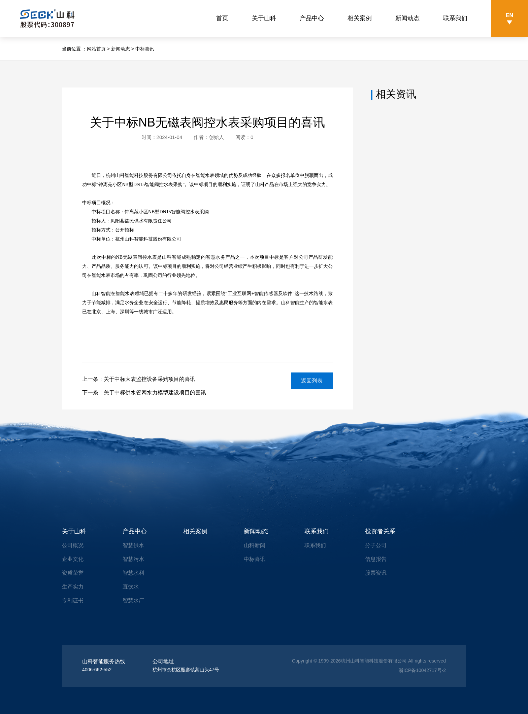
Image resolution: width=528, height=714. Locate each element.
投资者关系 (380, 531)
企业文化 (73, 559)
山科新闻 (254, 545)
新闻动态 (407, 18)
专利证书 (73, 600)
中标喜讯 (144, 48)
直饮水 (131, 587)
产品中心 (312, 18)
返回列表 (312, 381)
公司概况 (73, 545)
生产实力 (73, 587)
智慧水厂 (133, 600)
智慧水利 (133, 573)
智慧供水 (133, 545)
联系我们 (455, 18)
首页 (222, 18)
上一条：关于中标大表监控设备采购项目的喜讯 (138, 379)
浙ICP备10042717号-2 (422, 670)
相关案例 (360, 18)
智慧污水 (133, 559)
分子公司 (376, 545)
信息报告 (376, 559)
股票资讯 (376, 573)
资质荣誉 (73, 573)
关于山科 (264, 18)
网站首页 (96, 48)
